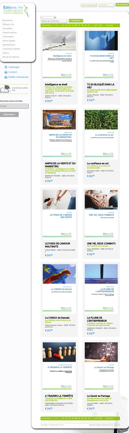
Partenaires (8, 36)
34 (66, 25)
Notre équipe (8, 40)
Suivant (109, 25)
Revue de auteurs (10, 57)
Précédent (46, 25)
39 (82, 25)
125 (100, 25)
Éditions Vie (8, 24)
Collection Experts (11, 48)
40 (85, 25)
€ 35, (49, 330)
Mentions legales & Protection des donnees (104, 425)
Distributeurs (8, 44)
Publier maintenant (18, 77)
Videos (5, 53)
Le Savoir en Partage (98, 396)
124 (95, 25)
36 (72, 25)
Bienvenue (7, 20)
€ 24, (49, 101)
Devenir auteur (9, 32)
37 (76, 25)
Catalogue (13, 67)
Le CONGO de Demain (57, 317)
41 (89, 25)
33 (63, 25)
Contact (12, 72)
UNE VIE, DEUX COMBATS (101, 243)
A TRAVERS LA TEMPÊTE (59, 396)
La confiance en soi (97, 163)
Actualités (7, 28)
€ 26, (91, 176)
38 (79, 25)
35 (69, 25)
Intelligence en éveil (56, 84)
